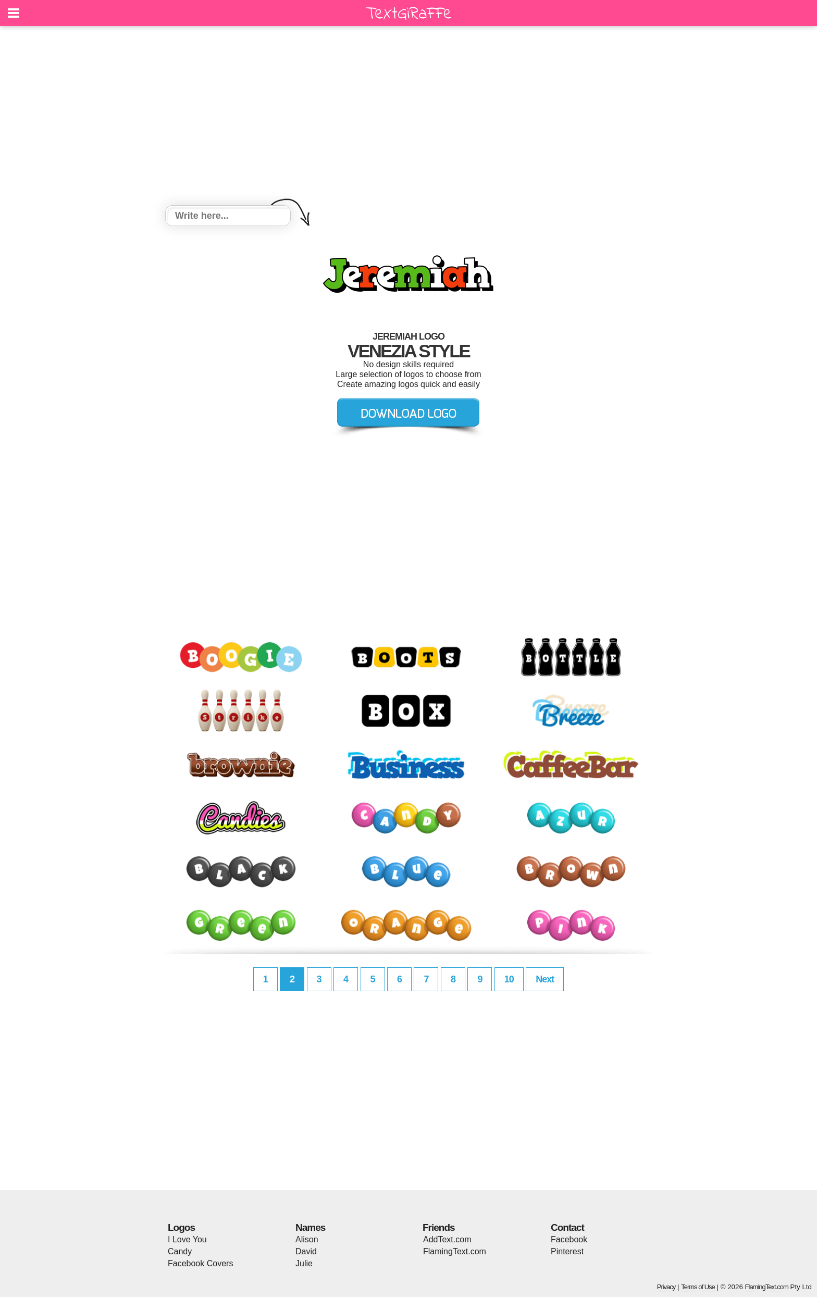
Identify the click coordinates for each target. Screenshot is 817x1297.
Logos (181, 1227)
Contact (567, 1227)
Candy (180, 1251)
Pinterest (567, 1251)
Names (310, 1227)
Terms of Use (698, 1287)
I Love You (187, 1239)
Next (545, 979)
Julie (304, 1263)
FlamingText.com (454, 1251)
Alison (306, 1239)
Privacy (666, 1287)
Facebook (569, 1239)
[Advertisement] (408, 117)
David (306, 1251)
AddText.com (447, 1239)
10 (509, 979)
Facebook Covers (200, 1263)
